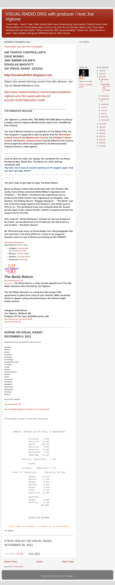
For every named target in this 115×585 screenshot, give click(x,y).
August (104, 104)
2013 (101, 74)
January (104, 120)
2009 (101, 130)
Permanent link (9, 283)
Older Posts (68, 561)
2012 (101, 77)
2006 (101, 140)
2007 (101, 136)
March (103, 117)
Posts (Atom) (18, 567)
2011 (101, 124)
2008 (101, 133)
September (105, 99)
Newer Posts (10, 561)
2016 (101, 70)
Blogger (70, 576)
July (103, 107)
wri (82, 78)
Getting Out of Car (19, 251)
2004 (101, 146)
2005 (101, 143)
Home (39, 561)
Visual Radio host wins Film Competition (23, 46)
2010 (101, 127)
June (103, 110)
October (104, 96)
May (103, 114)
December (105, 79)
